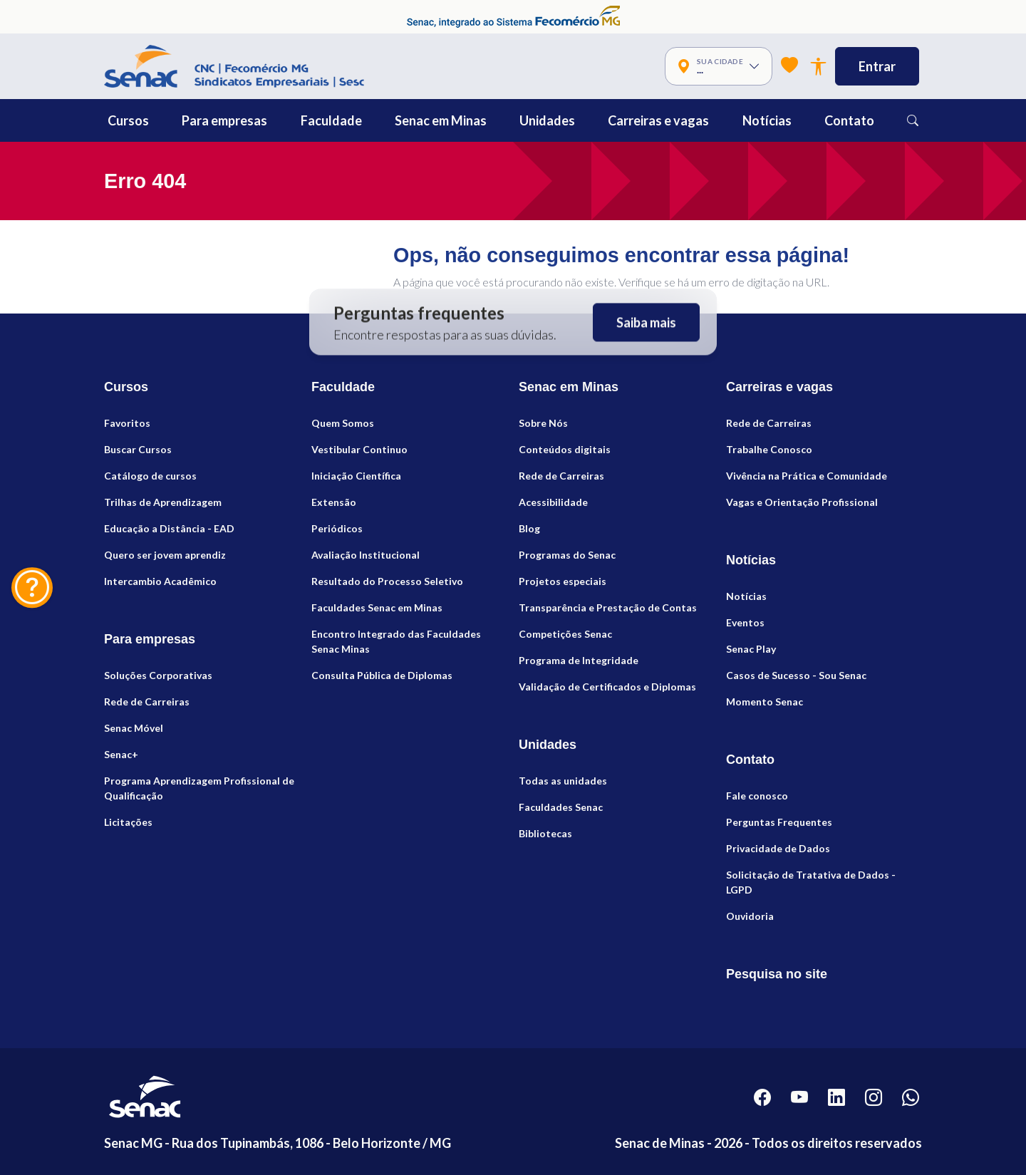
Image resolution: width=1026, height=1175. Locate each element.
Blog (529, 528)
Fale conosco (757, 796)
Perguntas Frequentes (779, 822)
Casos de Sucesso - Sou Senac (796, 675)
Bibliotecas (545, 833)
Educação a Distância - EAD (169, 528)
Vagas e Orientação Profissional (802, 502)
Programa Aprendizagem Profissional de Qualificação (199, 788)
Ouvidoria (750, 916)
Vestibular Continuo (359, 449)
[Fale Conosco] (32, 588)
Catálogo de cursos (150, 476)
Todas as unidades (563, 781)
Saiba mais (646, 322)
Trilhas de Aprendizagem (163, 502)
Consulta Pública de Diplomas (381, 675)
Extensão (333, 502)
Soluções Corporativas (158, 675)
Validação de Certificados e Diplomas (607, 686)
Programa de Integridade (578, 660)
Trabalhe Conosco (769, 449)
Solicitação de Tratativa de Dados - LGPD (811, 882)
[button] (160, 120)
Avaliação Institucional (365, 555)
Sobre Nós (543, 423)
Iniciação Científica (356, 476)
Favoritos (127, 423)
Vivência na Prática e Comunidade (806, 476)
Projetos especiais (562, 581)
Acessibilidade (553, 502)
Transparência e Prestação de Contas (608, 607)
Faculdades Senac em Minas (376, 607)
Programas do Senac (567, 555)
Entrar (877, 66)
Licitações (128, 822)
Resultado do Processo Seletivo (387, 581)
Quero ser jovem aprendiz (165, 555)
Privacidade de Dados (778, 848)
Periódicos (337, 528)
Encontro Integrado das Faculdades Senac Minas (396, 641)
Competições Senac (565, 634)
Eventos (745, 622)
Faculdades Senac (561, 807)
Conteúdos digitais (565, 449)
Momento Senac (764, 701)
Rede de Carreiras (147, 701)
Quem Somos (342, 423)
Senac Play (751, 649)
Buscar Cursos (138, 449)
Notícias (746, 596)
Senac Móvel (133, 728)
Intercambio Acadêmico (160, 581)
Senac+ (121, 754)
